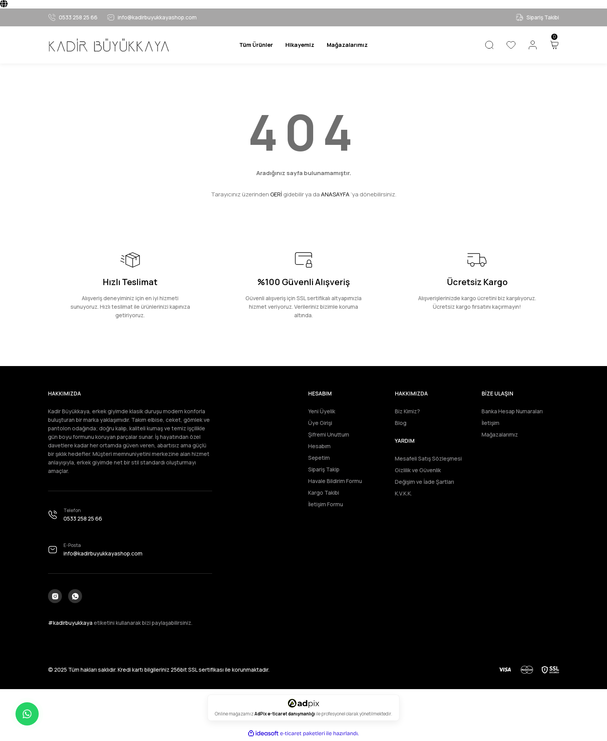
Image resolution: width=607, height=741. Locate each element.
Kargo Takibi (323, 492)
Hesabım (319, 446)
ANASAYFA (335, 194)
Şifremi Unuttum (328, 434)
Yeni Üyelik (321, 411)
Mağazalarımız (500, 434)
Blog (400, 422)
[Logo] (108, 45)
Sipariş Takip (324, 469)
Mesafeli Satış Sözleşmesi (428, 458)
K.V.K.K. (403, 493)
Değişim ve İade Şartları (424, 481)
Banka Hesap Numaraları (512, 411)
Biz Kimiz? (407, 411)
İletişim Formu (325, 504)
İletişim (490, 422)
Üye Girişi (320, 422)
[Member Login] (532, 45)
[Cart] (554, 45)
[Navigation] (252, 45)
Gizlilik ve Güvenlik (418, 470)
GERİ (276, 194)
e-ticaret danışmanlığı (291, 716)
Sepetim (319, 457)
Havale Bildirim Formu (335, 481)
